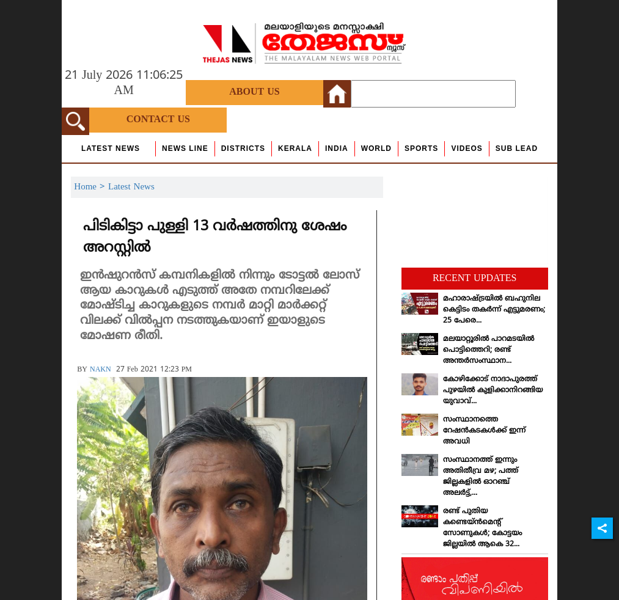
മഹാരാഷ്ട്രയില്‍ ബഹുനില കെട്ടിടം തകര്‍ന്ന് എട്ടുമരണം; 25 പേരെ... (494, 310)
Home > (91, 187)
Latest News (110, 148)
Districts (243, 148)
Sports (421, 148)
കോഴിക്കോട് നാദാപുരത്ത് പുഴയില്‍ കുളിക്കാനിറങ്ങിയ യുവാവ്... (493, 390)
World (376, 148)
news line (185, 148)
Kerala (295, 148)
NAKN (100, 370)
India (336, 148)
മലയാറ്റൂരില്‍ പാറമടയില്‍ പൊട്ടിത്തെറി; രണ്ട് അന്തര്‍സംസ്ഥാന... (488, 350)
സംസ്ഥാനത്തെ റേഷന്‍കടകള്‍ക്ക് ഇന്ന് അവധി (484, 431)
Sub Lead (517, 148)
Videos (466, 148)
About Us (254, 92)
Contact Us (158, 120)
